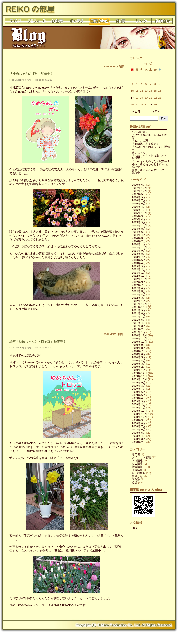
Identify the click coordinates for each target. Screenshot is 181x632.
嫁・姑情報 (138, 473)
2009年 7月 (139, 388)
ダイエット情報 (141, 457)
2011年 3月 (139, 326)
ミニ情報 (137, 463)
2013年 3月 (139, 266)
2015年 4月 (139, 219)
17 (132, 97)
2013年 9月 (139, 250)
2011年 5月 (139, 319)
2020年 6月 (139, 184)
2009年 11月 (139, 376)
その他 (136, 454)
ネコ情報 (137, 460)
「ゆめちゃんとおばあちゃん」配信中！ (151, 157)
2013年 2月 (139, 269)
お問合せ (162, 22)
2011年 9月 (139, 310)
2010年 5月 (139, 357)
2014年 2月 (139, 241)
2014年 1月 (139, 244)
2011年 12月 (139, 304)
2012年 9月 (139, 282)
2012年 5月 (139, 291)
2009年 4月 (139, 398)
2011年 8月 (139, 313)
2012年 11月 (139, 278)
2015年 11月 (139, 213)
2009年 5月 (139, 395)
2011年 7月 (139, 316)
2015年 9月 (139, 216)
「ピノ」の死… (141, 140)
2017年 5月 (139, 194)
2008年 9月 (139, 420)
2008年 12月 (139, 410)
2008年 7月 (139, 426)
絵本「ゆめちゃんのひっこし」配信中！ (151, 171)
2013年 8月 (139, 253)
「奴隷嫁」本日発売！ (145, 143)
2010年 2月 (139, 366)
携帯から (137, 476)
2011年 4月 (139, 322)
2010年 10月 (139, 341)
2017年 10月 (139, 191)
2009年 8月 (139, 385)
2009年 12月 (139, 373)
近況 (134, 482)
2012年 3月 (139, 297)
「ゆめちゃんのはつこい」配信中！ (151, 148)
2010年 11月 (139, 338)
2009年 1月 (139, 407)
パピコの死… (140, 131)
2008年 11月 (139, 413)
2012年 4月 (139, 294)
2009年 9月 (139, 382)
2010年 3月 (139, 363)
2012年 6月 (139, 288)
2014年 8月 (139, 228)
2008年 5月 (139, 432)
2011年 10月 (139, 307)
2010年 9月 (139, 344)
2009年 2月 (139, 404)
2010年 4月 (139, 360)
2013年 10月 (139, 247)
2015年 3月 (139, 222)
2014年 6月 (139, 231)
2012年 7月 (139, 285)
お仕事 (57, 22)
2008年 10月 (139, 417)
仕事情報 (26, 79)
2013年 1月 (139, 272)
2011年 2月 (139, 329)
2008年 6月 (139, 429)
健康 (120, 22)
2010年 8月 (139, 347)
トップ (15, 22)
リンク (141, 22)
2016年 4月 (139, 206)
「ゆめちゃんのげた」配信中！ (31, 73)
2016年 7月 (139, 200)
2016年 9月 (139, 197)
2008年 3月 (139, 439)
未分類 (136, 479)
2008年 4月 (139, 435)
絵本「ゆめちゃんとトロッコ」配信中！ (37, 341)
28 (150, 104)
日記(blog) (99, 22)
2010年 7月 (139, 351)
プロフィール (36, 22)
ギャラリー (78, 22)
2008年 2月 (139, 442)
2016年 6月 (139, 203)
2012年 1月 (139, 300)
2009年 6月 (139, 391)
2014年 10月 (139, 225)
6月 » (156, 111)
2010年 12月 (139, 335)
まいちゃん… (140, 152)
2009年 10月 (139, 379)
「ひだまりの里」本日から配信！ (149, 136)
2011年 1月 (139, 332)
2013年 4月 (139, 263)
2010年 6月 (139, 354)
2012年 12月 (139, 275)
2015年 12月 (139, 209)
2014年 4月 (139, 234)
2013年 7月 (139, 256)
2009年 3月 (139, 401)
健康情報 (137, 469)
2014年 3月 (139, 238)
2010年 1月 (139, 369)
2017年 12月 (139, 187)
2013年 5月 (139, 260)
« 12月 (136, 111)
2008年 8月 (139, 423)
